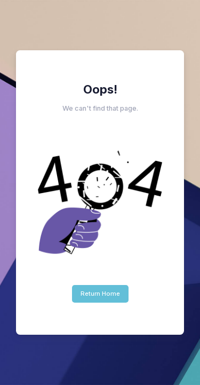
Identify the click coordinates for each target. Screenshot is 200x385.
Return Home (100, 293)
